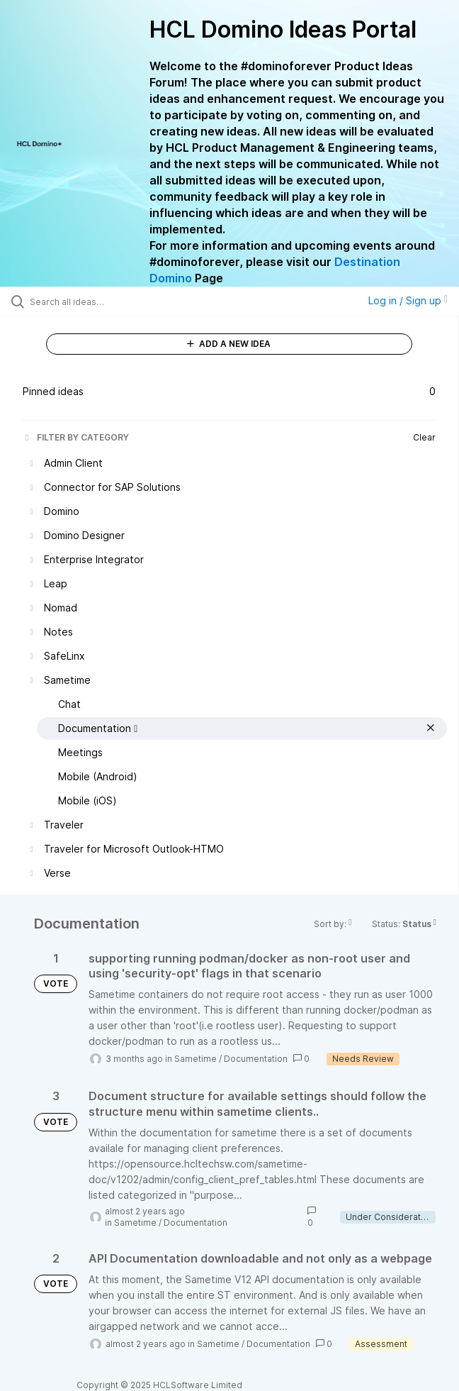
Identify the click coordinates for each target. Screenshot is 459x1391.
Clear (424, 437)
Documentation (256, 1058)
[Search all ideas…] (110, 301)
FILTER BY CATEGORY (76, 437)
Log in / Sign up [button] (408, 300)
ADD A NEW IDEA (229, 343)
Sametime (195, 1058)
